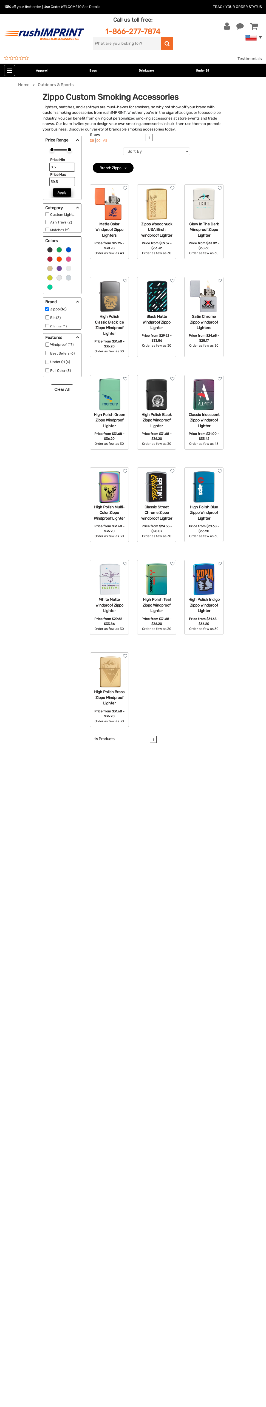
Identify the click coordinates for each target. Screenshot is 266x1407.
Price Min (57, 160)
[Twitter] (20, 1310)
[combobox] (156, 151)
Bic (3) (55, 318)
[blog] (29, 1310)
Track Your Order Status (237, 7)
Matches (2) (59, 230)
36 (92, 140)
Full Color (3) (60, 371)
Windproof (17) (61, 344)
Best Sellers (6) (62, 353)
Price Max (58, 174)
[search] (127, 43)
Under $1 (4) (60, 362)
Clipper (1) (58, 326)
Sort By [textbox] (135, 151)
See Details (91, 7)
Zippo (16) (58, 309)
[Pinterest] (37, 1310)
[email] (45, 1264)
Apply (62, 192)
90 (99, 140)
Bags (93, 70)
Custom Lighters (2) (66, 215)
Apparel (41, 70)
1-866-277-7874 (132, 31)
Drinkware (146, 70)
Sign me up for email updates (42, 1275)
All (105, 140)
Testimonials (249, 58)
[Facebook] (12, 1310)
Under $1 (202, 70)
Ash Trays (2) (61, 222)
